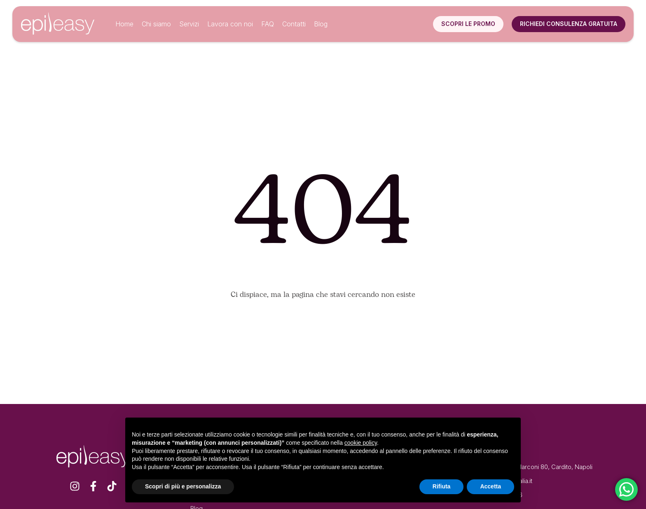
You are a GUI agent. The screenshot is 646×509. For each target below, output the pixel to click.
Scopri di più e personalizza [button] (183, 486)
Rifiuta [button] (442, 486)
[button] (468, 24)
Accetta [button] (490, 486)
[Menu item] (124, 24)
